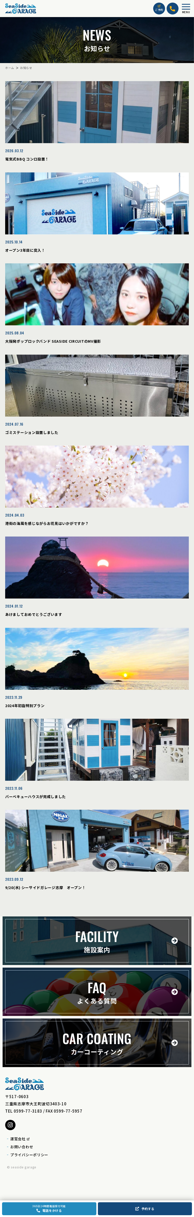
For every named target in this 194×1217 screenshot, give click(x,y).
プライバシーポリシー (29, 1154)
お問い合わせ (21, 1146)
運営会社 (20, 1138)
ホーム (9, 68)
